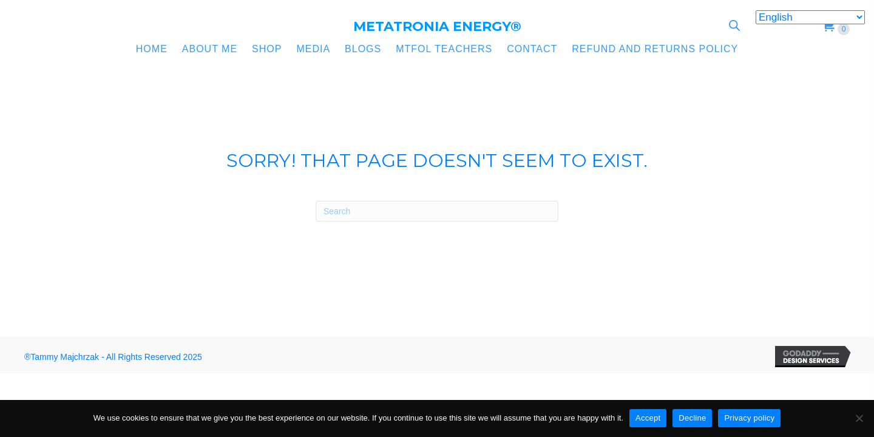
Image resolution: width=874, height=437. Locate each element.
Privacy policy (749, 417)
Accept (647, 417)
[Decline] (859, 418)
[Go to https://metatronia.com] (437, 27)
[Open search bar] (734, 25)
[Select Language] (810, 17)
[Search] (437, 211)
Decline (692, 417)
